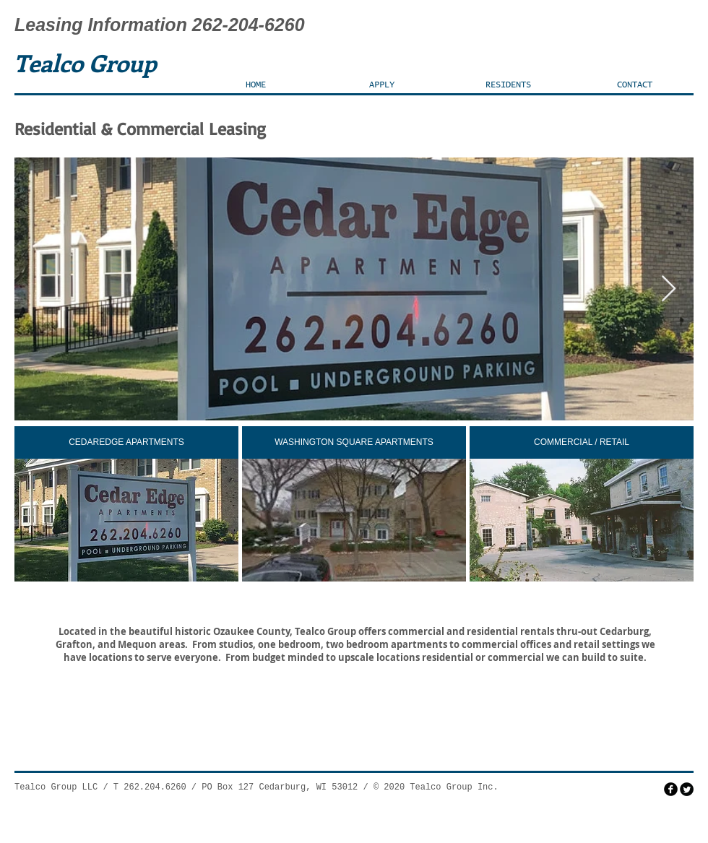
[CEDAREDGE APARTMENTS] (126, 442)
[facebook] (671, 789)
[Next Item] (668, 289)
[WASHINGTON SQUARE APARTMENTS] (354, 442)
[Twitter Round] (687, 789)
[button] (382, 85)
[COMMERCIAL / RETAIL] (582, 442)
